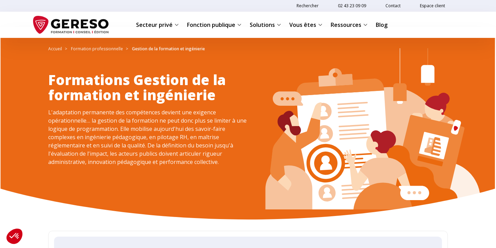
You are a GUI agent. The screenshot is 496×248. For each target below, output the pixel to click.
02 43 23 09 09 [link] (352, 6)
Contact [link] (393, 6)
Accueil (55, 49)
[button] (14, 236)
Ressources (349, 25)
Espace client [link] (432, 6)
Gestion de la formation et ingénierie (168, 49)
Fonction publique (214, 25)
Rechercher (308, 6)
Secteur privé (157, 25)
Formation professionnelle (97, 49)
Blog (382, 25)
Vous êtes (305, 25)
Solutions (265, 25)
